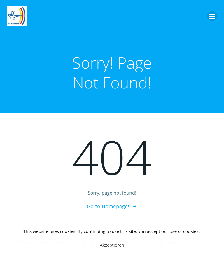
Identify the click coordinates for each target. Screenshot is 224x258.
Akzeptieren (112, 245)
